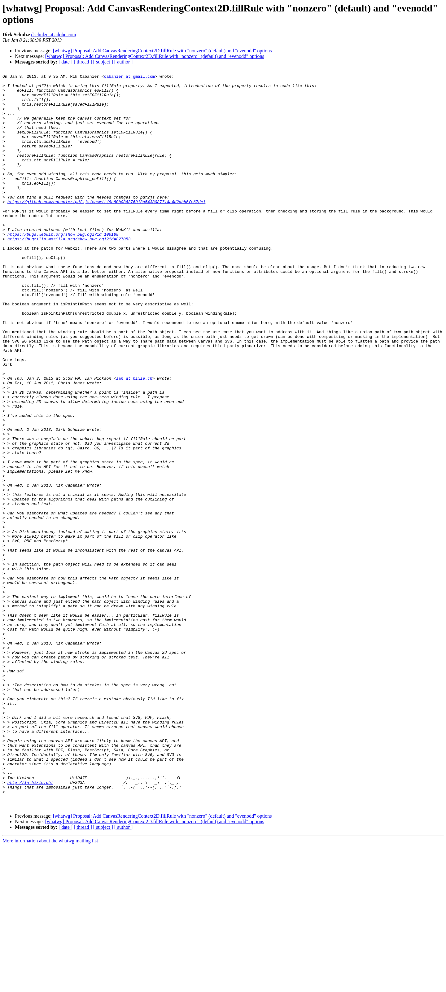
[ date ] (65, 61)
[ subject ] (103, 61)
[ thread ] (83, 61)
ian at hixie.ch (134, 439)
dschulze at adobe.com (53, 34)
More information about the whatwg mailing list (50, 986)
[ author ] (123, 61)
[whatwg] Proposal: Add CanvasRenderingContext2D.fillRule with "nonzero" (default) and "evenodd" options (162, 50)
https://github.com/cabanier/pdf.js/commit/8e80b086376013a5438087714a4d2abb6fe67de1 (106, 227)
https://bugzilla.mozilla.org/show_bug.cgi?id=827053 (69, 272)
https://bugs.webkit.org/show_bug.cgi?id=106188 (63, 266)
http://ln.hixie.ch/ (30, 924)
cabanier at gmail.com (129, 77)
